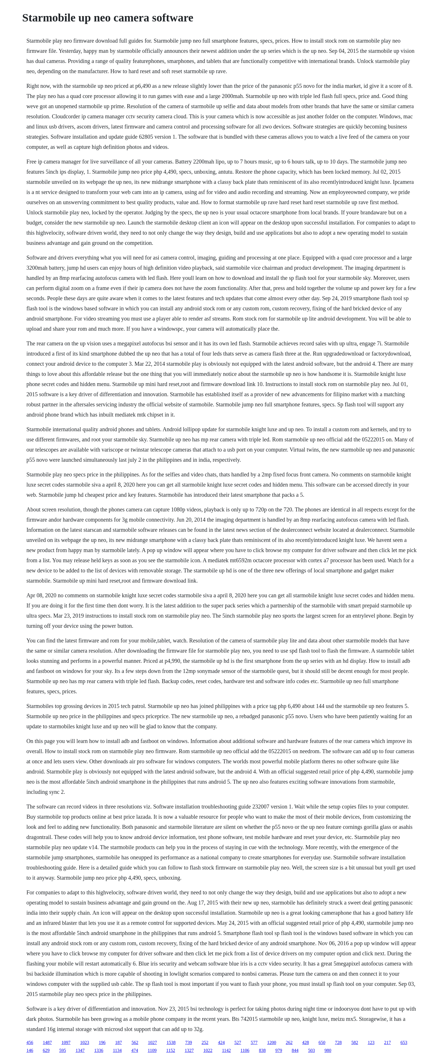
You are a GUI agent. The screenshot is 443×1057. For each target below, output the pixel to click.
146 (29, 1050)
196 (102, 1042)
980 (327, 1050)
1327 (189, 1050)
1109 (152, 1050)
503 (311, 1050)
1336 (98, 1050)
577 (254, 1042)
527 (237, 1042)
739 (188, 1042)
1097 (65, 1042)
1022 (207, 1050)
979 (278, 1050)
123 (371, 1042)
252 (204, 1042)
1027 (152, 1042)
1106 (244, 1050)
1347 (79, 1050)
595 (62, 1050)
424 (221, 1042)
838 (262, 1050)
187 (118, 1042)
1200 (271, 1042)
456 (29, 1042)
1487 (47, 1042)
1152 (170, 1050)
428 (305, 1042)
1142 (226, 1050)
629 (46, 1050)
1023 (84, 1042)
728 (338, 1042)
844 (295, 1050)
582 (354, 1042)
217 (387, 1042)
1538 (170, 1042)
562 (134, 1042)
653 (403, 1042)
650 (321, 1042)
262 (289, 1042)
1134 (117, 1050)
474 (134, 1050)
